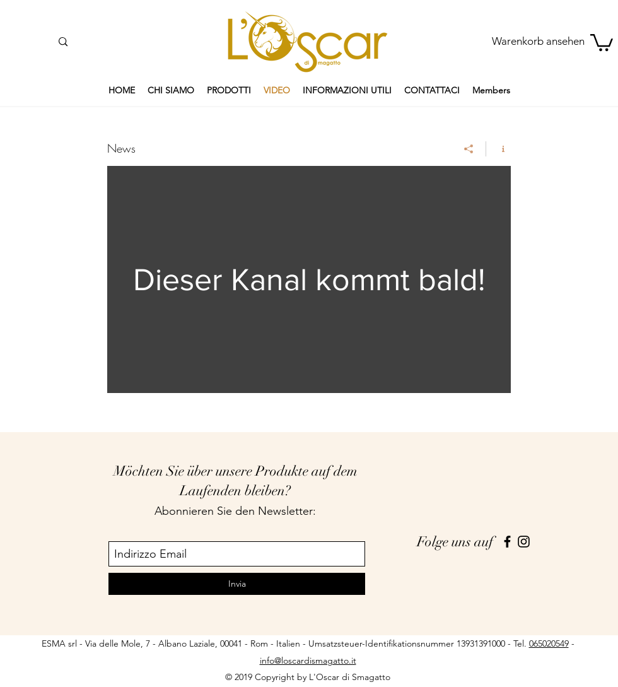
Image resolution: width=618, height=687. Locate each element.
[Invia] (236, 584)
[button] (601, 41)
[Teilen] (469, 148)
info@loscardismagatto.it (308, 660)
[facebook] (507, 541)
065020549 (549, 643)
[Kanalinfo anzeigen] (498, 148)
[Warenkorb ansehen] (538, 41)
